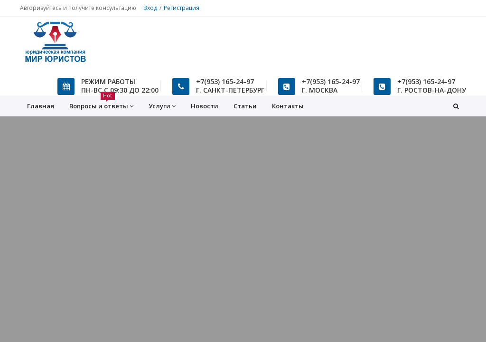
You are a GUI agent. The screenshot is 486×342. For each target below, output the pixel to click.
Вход (150, 8)
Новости (204, 106)
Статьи (245, 106)
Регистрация (181, 8)
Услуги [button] (162, 106)
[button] (456, 105)
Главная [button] (40, 106)
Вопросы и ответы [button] (101, 103)
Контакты (288, 106)
